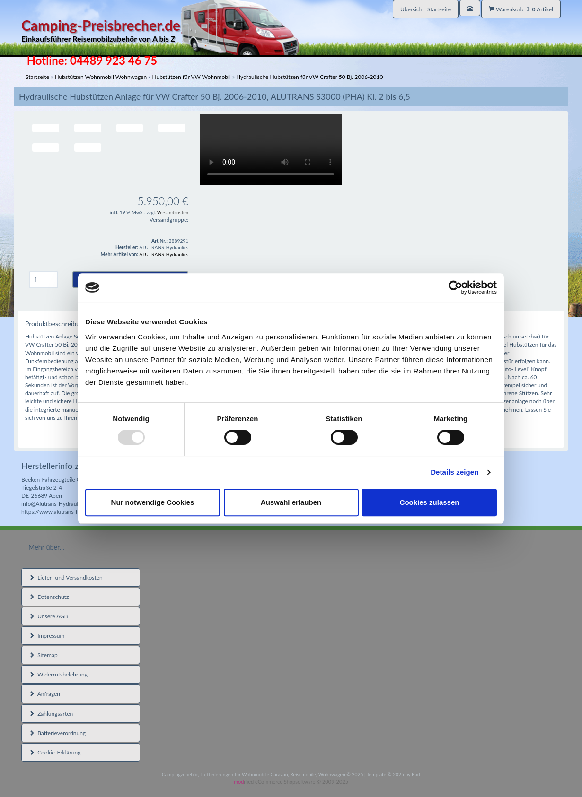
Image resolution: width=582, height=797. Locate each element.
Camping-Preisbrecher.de (160, 30)
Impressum (46, 635)
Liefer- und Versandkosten (66, 577)
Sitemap (43, 654)
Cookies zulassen (429, 502)
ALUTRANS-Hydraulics (163, 254)
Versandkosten (173, 212)
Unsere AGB (48, 616)
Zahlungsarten (51, 713)
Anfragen (44, 693)
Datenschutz (49, 596)
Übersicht (425, 9)
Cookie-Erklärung (54, 752)
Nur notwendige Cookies (152, 502)
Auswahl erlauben (291, 502)
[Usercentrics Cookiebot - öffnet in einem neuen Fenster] (455, 287)
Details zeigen (454, 472)
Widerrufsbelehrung (58, 674)
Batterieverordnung (57, 732)
